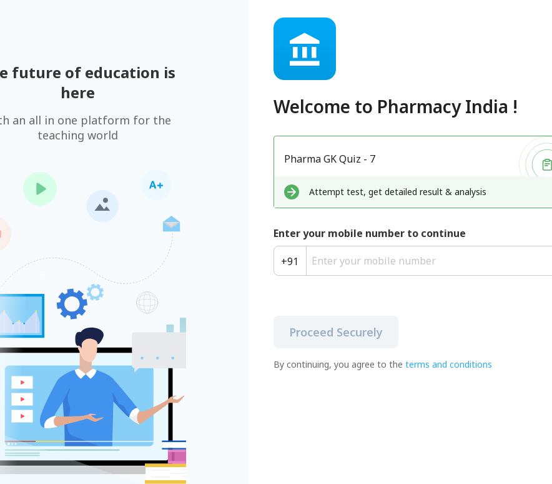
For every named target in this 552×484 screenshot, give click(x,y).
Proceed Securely (336, 332)
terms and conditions (448, 364)
